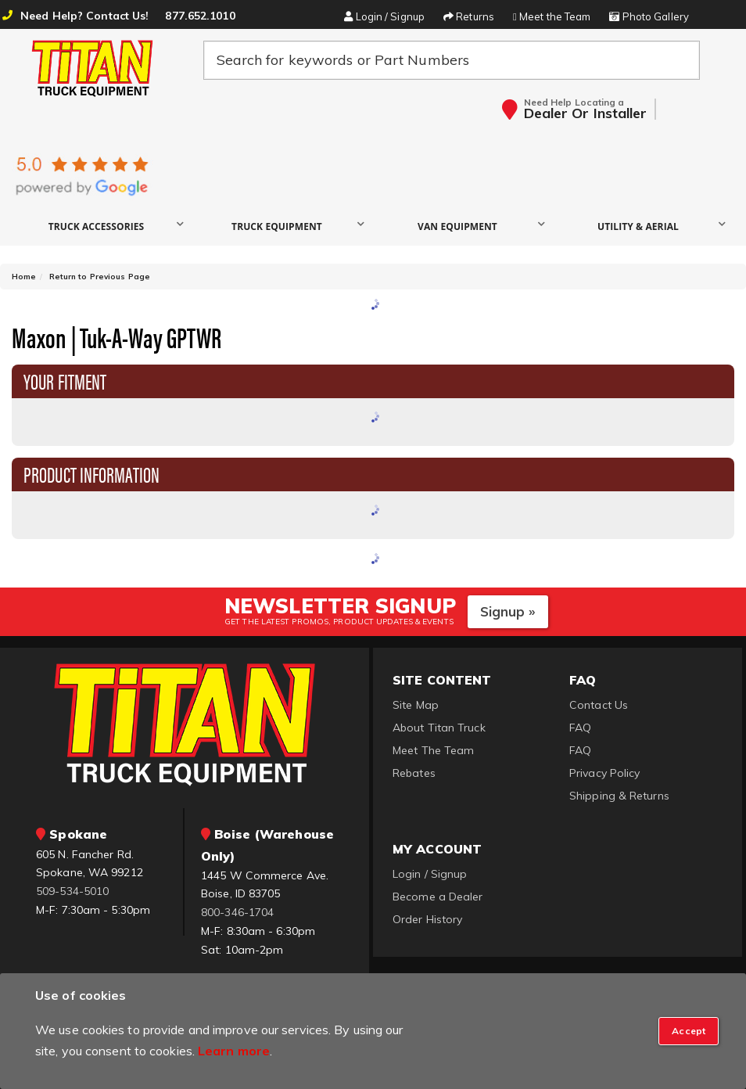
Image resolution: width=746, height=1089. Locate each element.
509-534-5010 (72, 891)
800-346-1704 (237, 912)
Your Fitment (64, 380)
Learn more (234, 1050)
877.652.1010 (200, 16)
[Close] (688, 1031)
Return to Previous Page (99, 276)
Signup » (508, 611)
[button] (102, 226)
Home (24, 276)
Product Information (91, 473)
